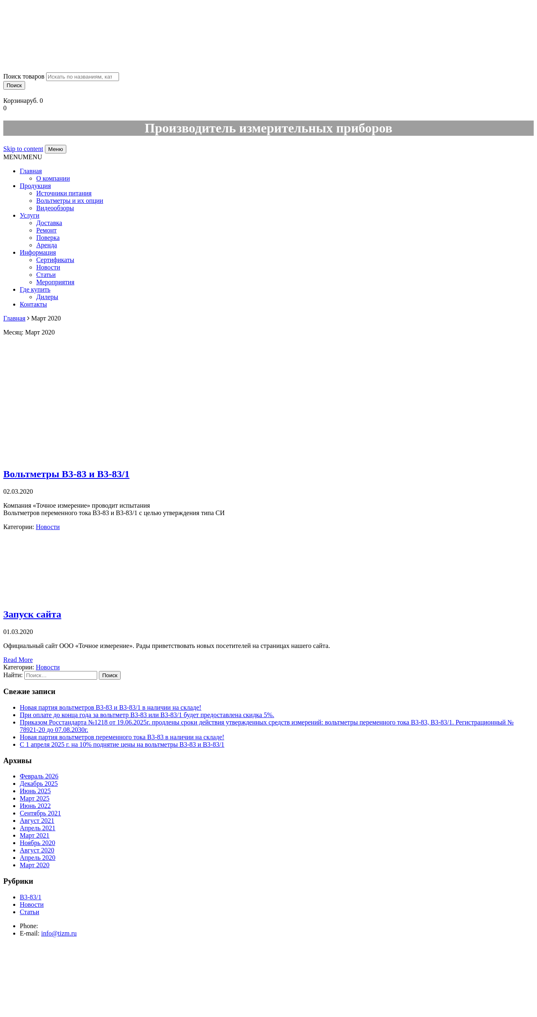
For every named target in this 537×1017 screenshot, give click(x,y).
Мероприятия (55, 282)
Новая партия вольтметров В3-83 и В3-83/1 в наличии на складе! (110, 707)
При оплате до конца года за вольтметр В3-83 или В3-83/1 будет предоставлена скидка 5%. (147, 714)
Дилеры (47, 296)
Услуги (30, 215)
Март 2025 (34, 798)
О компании (53, 178)
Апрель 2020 (38, 857)
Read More (18, 659)
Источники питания (63, 193)
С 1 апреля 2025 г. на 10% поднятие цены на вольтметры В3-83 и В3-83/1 (122, 744)
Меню (55, 149)
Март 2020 (34, 864)
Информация (38, 252)
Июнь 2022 (35, 805)
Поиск (14, 85)
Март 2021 (34, 835)
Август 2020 (37, 850)
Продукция (35, 185)
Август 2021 (37, 820)
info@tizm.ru (59, 933)
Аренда (46, 244)
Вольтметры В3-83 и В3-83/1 (66, 474)
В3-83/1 (30, 897)
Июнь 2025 (35, 790)
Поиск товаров (23, 76)
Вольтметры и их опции (69, 200)
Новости (48, 267)
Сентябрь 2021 (40, 813)
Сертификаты (55, 259)
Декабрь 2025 (39, 783)
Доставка (49, 222)
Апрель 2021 (38, 827)
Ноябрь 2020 (37, 842)
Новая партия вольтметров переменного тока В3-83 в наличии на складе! (122, 737)
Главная (31, 170)
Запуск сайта (32, 614)
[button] (22, 156)
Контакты (33, 304)
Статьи (46, 274)
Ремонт (46, 230)
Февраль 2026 (39, 776)
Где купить (35, 289)
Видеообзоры (55, 207)
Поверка (48, 237)
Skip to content (23, 148)
